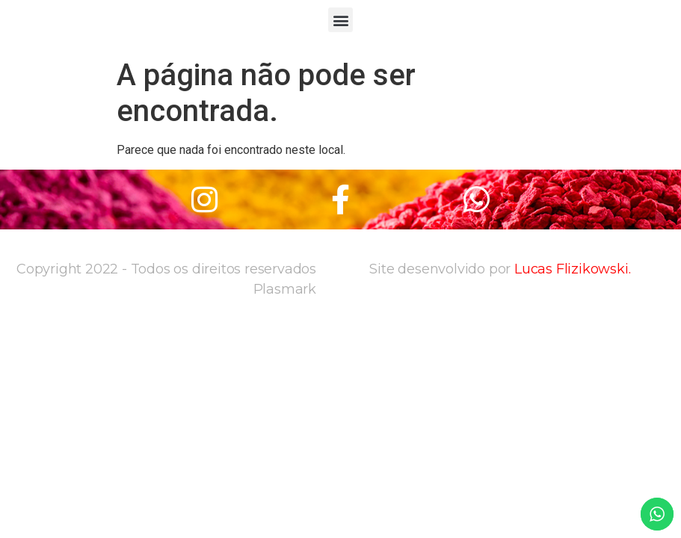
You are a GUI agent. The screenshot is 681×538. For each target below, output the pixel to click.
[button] (340, 19)
